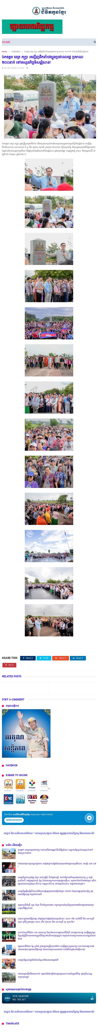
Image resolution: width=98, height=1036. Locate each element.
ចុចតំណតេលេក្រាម (14, 820)
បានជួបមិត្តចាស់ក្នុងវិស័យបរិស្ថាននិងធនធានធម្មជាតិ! (38, 960)
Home (6, 42)
